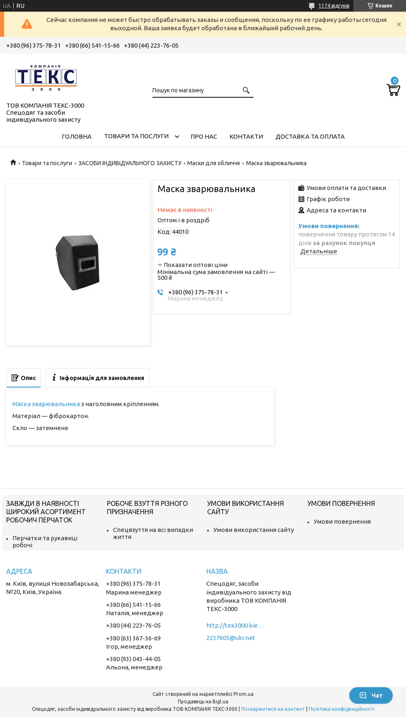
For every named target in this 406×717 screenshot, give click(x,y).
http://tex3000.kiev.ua (235, 625)
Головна (77, 136)
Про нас (204, 136)
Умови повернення (342, 521)
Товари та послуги (136, 136)
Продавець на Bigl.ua (203, 701)
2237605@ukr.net (230, 637)
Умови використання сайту (253, 529)
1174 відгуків (334, 5)
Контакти (246, 136)
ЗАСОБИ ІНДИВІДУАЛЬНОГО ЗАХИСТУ (129, 163)
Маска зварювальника (46, 403)
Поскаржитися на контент (273, 709)
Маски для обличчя (213, 163)
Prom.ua (244, 694)
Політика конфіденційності (342, 709)
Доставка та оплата (310, 136)
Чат (371, 695)
